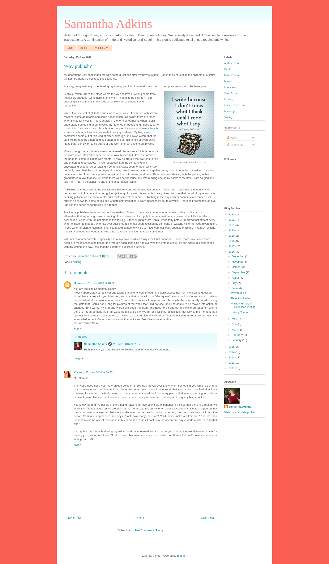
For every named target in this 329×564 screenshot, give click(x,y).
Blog (70, 47)
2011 (231, 368)
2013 (231, 357)
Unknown (80, 283)
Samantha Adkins (108, 24)
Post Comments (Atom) (148, 530)
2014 (231, 352)
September (239, 272)
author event (231, 63)
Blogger (181, 555)
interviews (230, 87)
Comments (235, 144)
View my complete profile (239, 412)
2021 (231, 225)
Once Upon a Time (235, 105)
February (238, 334)
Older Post (207, 517)
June (235, 288)
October (237, 267)
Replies (82, 336)
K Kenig (79, 372)
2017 (231, 246)
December (238, 256)
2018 (231, 241)
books (228, 81)
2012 (231, 362)
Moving (228, 99)
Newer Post (74, 517)
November (238, 261)
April (235, 324)
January (237, 340)
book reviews (232, 75)
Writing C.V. (101, 47)
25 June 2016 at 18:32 (101, 283)
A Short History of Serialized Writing (243, 305)
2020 (231, 230)
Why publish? (239, 292)
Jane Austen (231, 93)
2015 (231, 346)
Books (83, 47)
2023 (231, 214)
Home (141, 517)
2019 (231, 235)
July (235, 283)
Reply (77, 328)
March (236, 329)
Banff (227, 69)
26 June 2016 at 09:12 (126, 344)
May (235, 318)
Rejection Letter (240, 298)
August (236, 277)
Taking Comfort (240, 312)
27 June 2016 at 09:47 (98, 372)
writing (77, 262)
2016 (231, 251)
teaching (229, 111)
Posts (232, 137)
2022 (231, 219)
